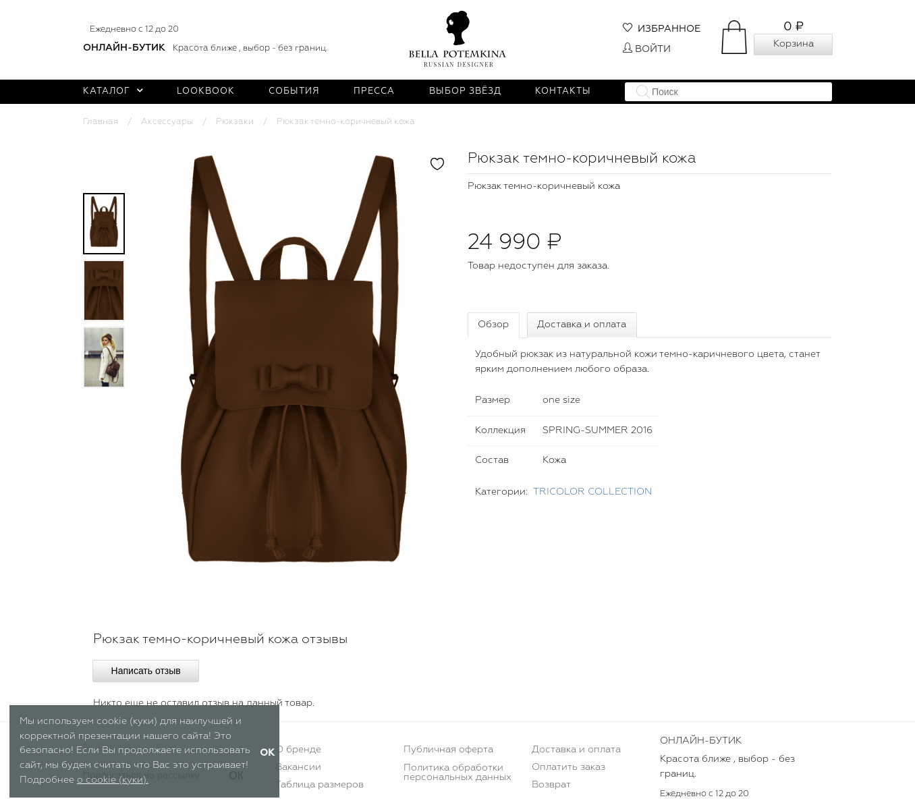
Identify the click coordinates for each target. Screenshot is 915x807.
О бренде (298, 749)
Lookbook (206, 91)
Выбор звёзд (465, 91)
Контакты (563, 91)
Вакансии (298, 767)
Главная (100, 121)
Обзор (493, 324)
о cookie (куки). (112, 780)
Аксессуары (167, 121)
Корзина (793, 44)
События (294, 91)
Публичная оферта (448, 749)
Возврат (551, 784)
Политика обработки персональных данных (457, 772)
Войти (647, 49)
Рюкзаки (235, 121)
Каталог (113, 91)
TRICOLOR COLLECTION (592, 492)
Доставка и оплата (581, 324)
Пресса (374, 91)
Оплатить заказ (568, 767)
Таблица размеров (319, 784)
